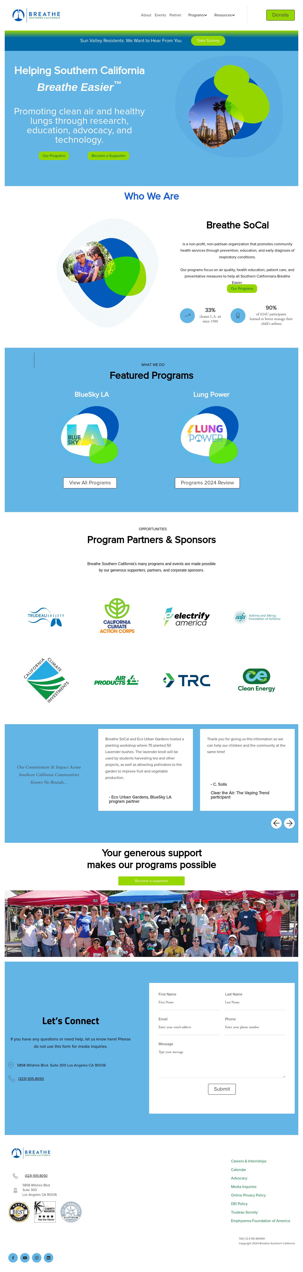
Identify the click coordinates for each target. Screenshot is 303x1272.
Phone (230, 1019)
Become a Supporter (108, 156)
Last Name (233, 994)
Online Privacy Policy (248, 1195)
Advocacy (239, 1178)
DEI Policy (239, 1204)
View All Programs (90, 483)
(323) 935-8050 (31, 1079)
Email (163, 1019)
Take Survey (208, 41)
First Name (167, 994)
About (146, 15)
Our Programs (54, 156)
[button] (197, 15)
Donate (280, 15)
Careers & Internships (248, 1161)
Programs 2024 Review (207, 483)
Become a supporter (151, 881)
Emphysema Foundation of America (260, 1221)
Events (160, 15)
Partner (175, 15)
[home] (36, 15)
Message (166, 1044)
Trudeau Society (244, 1212)
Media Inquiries (243, 1187)
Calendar (238, 1170)
